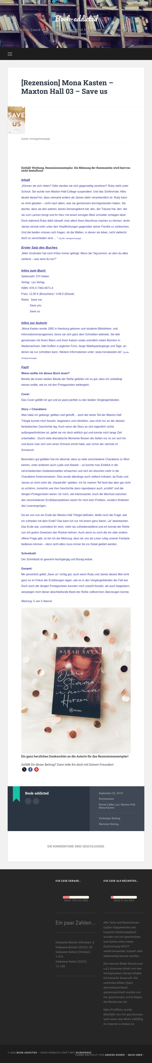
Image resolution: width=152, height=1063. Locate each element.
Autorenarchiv (28, 801)
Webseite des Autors (36, 801)
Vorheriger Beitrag (109, 818)
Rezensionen (106, 798)
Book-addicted (76, 18)
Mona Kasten (106, 807)
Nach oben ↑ (136, 1054)
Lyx (117, 804)
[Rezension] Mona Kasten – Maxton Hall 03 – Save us (67, 87)
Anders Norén (115, 1054)
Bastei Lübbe (106, 804)
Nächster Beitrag (109, 824)
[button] (24, 769)
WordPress (83, 1052)
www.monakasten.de (108, 351)
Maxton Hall (128, 804)
